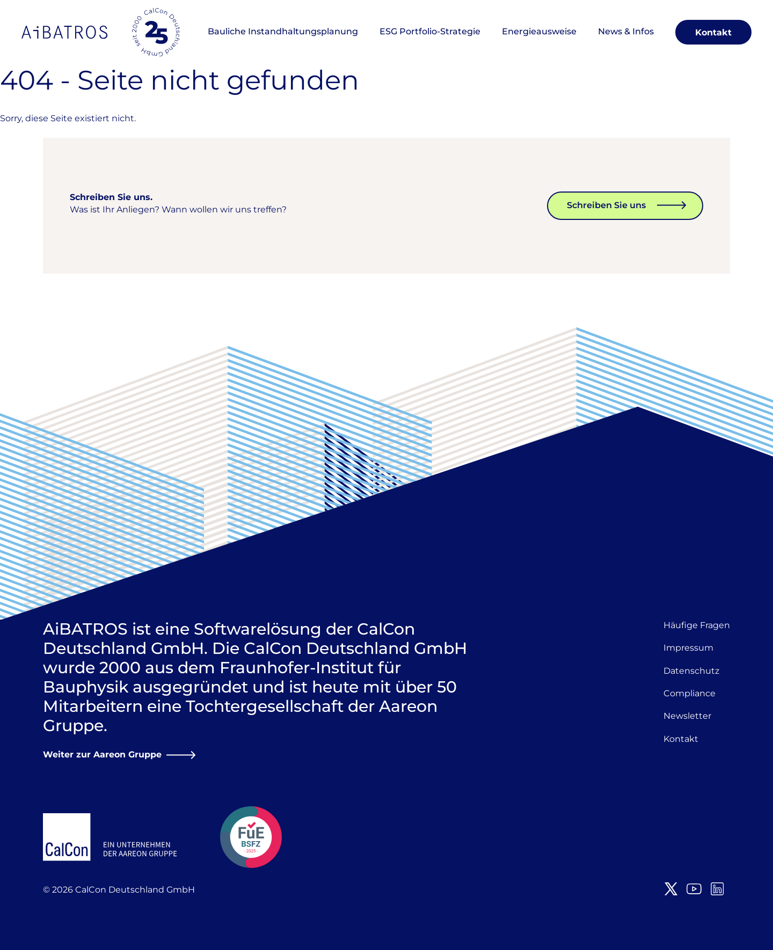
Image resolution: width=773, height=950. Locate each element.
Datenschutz (691, 671)
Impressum (688, 648)
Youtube (694, 888)
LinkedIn (717, 888)
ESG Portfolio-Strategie (430, 31)
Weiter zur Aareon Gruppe (102, 754)
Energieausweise (539, 31)
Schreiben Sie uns (606, 205)
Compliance (689, 693)
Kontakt (713, 32)
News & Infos (626, 31)
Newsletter (687, 716)
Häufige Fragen (696, 625)
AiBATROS (64, 32)
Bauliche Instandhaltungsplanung (283, 31)
